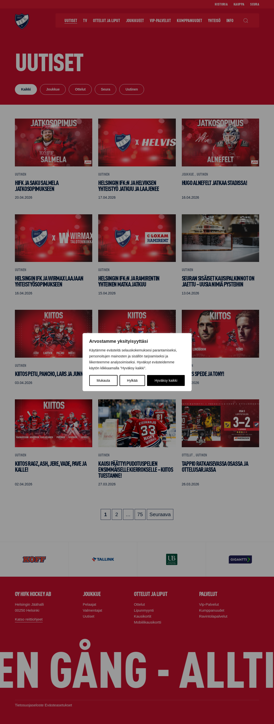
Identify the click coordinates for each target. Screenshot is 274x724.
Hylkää (132, 380)
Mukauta (103, 380)
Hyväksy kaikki (165, 380)
